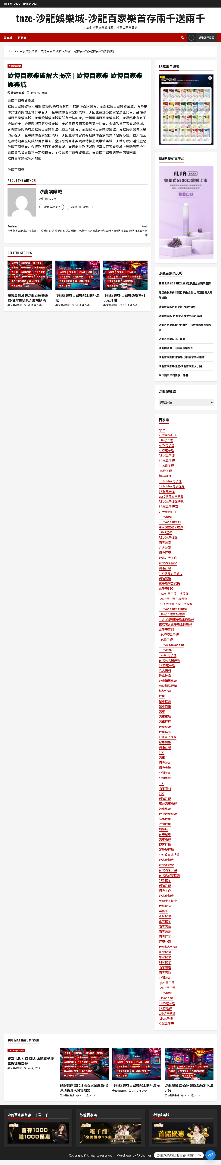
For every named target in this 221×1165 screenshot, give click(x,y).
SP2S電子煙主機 (170, 527)
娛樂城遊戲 (39, 271)
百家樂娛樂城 (15, 66)
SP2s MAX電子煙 (170, 486)
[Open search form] (182, 37)
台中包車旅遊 (168, 819)
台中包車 (165, 839)
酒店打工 (165, 942)
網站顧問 (165, 481)
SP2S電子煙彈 (168, 512)
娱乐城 (14, 275)
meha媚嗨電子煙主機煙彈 (176, 624)
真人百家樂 (34, 284)
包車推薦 (165, 706)
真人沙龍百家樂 (18, 284)
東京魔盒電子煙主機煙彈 (175, 629)
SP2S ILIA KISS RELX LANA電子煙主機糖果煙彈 (31, 1065)
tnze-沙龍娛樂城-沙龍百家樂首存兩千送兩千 (110, 17)
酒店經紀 (165, 558)
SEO (161, 758)
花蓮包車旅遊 (168, 809)
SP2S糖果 (165, 655)
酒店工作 (165, 896)
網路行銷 (165, 573)
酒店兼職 (165, 548)
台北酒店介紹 (168, 875)
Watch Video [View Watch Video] (200, 37)
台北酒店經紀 (168, 568)
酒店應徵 (165, 773)
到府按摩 (165, 967)
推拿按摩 (165, 681)
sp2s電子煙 (166, 450)
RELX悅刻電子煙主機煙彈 (176, 609)
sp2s (162, 435)
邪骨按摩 (165, 885)
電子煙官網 (166, 635)
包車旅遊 (165, 732)
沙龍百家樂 (39, 275)
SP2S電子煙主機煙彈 (173, 614)
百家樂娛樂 (135, 280)
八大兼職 (165, 553)
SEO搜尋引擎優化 (170, 578)
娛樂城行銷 (166, 855)
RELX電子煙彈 (168, 543)
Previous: (43, 232)
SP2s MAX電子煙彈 (172, 491)
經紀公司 (165, 696)
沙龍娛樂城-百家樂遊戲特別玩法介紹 (124, 301)
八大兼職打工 (168, 440)
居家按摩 (165, 962)
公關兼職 (165, 783)
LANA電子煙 (167, 993)
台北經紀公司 (168, 952)
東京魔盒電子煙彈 (171, 532)
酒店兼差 (165, 768)
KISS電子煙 (166, 456)
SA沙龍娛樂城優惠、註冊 (175, 380)
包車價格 (165, 711)
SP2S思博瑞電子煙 (171, 650)
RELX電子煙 (167, 461)
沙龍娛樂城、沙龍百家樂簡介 (178, 353)
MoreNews (124, 1160)
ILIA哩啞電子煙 (169, 640)
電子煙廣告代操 (169, 588)
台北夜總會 (166, 865)
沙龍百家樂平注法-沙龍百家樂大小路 (183, 371)
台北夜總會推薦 (169, 880)
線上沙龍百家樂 (82, 284)
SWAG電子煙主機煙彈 (173, 599)
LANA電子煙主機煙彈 (173, 604)
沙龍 (90, 275)
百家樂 (22, 37)
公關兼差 (165, 778)
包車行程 (165, 727)
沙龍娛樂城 (17, 93)
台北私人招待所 (169, 665)
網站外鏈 (165, 803)
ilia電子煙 (165, 476)
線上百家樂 (64, 289)
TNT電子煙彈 (167, 742)
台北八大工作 (168, 563)
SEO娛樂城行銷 (169, 860)
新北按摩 (165, 957)
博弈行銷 (165, 850)
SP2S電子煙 (167, 466)
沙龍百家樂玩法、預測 (174, 344)
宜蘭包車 (165, 829)
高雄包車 (165, 824)
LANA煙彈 (165, 537)
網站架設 (165, 583)
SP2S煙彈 (165, 522)
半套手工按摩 (168, 906)
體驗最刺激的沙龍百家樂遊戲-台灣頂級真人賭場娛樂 (28, 301)
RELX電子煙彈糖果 (171, 507)
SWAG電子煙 (167, 660)
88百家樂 (37, 266)
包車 (162, 701)
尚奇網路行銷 (168, 691)
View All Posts (86, 207)
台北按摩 (165, 911)
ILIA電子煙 (166, 445)
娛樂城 (8, 37)
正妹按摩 (165, 921)
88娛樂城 (25, 266)
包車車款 (165, 722)
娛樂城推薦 (26, 271)
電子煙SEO (166, 594)
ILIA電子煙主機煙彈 (172, 619)
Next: (113, 232)
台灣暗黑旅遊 (168, 686)
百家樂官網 (128, 284)
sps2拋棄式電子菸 (171, 501)
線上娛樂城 (16, 289)
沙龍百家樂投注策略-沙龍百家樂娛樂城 (185, 362)
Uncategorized (16, 1055)
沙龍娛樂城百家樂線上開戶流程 (77, 301)
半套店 (163, 916)
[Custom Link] (210, 1155)
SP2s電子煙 (167, 496)
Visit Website (53, 207)
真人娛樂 (40, 280)
